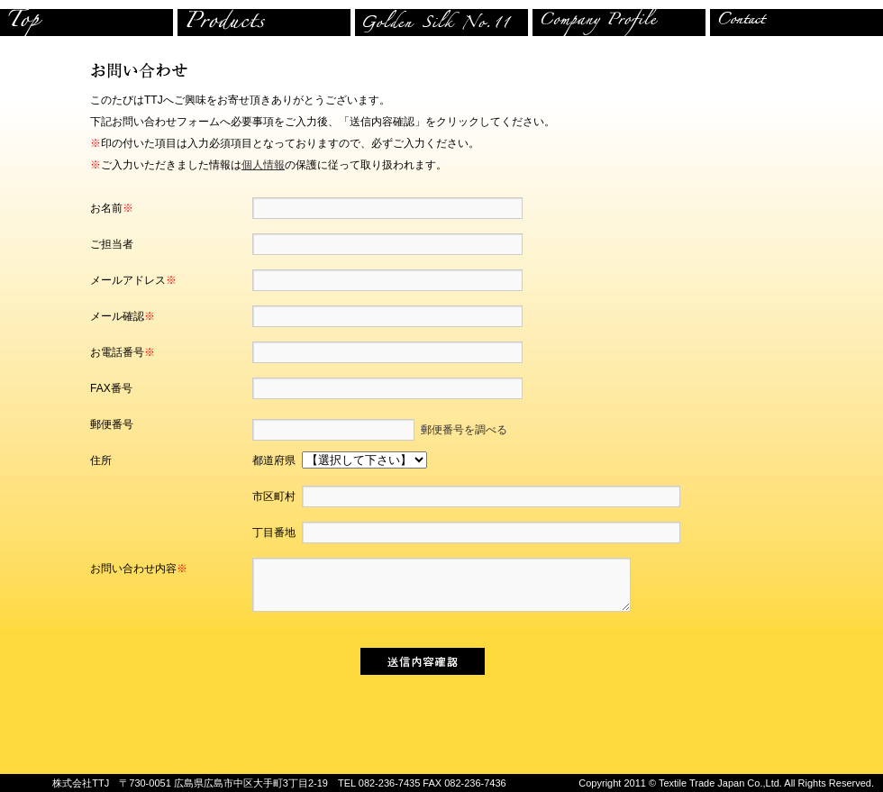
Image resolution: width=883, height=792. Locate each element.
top (89, 22)
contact (796, 22)
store (444, 22)
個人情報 (263, 165)
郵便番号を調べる (460, 429)
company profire (621, 22)
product (266, 22)
